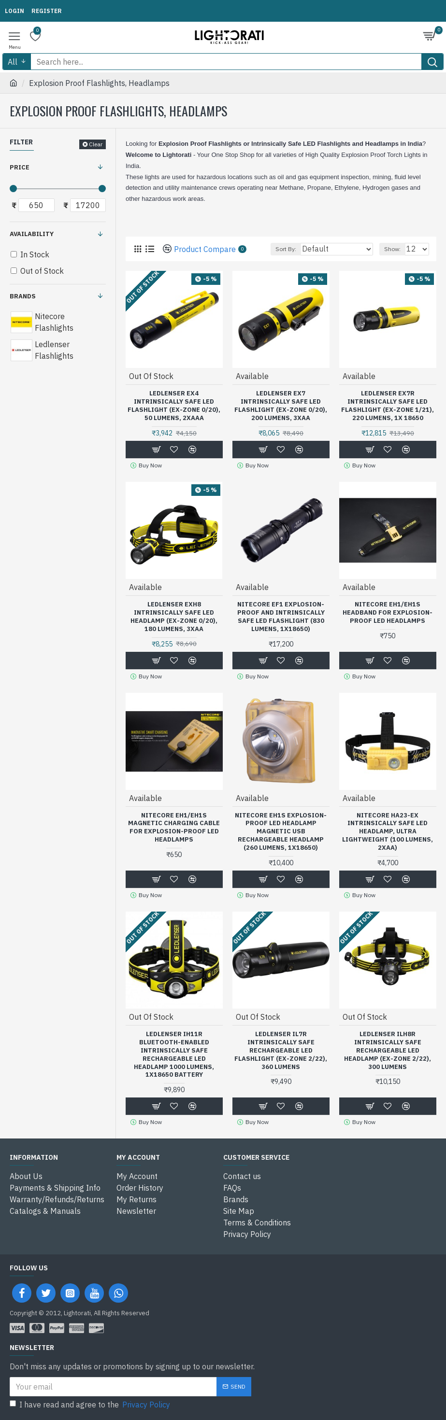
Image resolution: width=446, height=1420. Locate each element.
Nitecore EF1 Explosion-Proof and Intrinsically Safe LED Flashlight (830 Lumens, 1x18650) (281, 617)
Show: (392, 249)
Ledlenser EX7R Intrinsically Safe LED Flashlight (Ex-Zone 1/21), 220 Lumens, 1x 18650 (387, 406)
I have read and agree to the (91, 1404)
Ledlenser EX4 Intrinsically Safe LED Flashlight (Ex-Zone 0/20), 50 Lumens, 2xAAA (174, 406)
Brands (23, 296)
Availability (32, 234)
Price (19, 167)
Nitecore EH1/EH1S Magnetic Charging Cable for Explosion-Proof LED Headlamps (174, 828)
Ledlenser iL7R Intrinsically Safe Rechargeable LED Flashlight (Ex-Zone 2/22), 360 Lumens (280, 1050)
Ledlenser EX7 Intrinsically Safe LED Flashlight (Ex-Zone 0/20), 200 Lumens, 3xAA (280, 406)
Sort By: (285, 249)
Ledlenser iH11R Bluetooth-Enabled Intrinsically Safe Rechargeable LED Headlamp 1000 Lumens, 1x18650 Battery (174, 1054)
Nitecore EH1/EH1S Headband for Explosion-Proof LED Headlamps (387, 613)
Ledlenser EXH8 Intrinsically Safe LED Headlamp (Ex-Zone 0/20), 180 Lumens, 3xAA (173, 617)
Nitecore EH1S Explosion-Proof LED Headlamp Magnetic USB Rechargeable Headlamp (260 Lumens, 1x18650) (281, 832)
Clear (95, 144)
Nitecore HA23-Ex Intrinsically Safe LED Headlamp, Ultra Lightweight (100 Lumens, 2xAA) (387, 832)
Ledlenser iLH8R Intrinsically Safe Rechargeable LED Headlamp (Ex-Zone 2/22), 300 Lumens (387, 1050)
